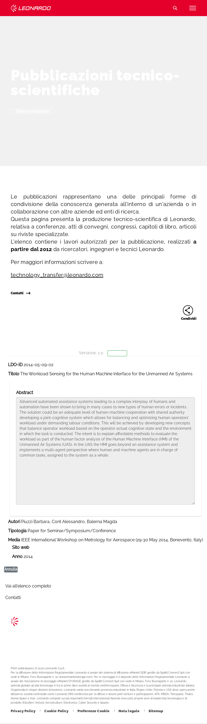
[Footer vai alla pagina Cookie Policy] (56, 711)
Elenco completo (33, 111)
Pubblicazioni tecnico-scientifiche (95, 83)
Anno (17, 556)
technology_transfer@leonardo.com (57, 275)
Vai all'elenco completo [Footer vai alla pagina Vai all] (28, 586)
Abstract (24, 392)
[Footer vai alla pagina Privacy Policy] (23, 711)
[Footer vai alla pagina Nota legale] (130, 711)
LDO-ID (15, 364)
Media (14, 539)
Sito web (20, 547)
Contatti (20, 293)
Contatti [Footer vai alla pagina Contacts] (13, 597)
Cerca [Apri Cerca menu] (175, 8)
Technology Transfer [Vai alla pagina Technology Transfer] (31, 8)
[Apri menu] (192, 8)
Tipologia (17, 530)
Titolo (13, 373)
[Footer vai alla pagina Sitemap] (156, 711)
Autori (14, 521)
